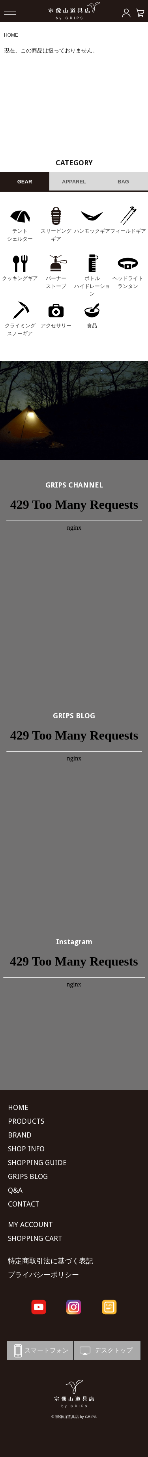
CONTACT (23, 1204)
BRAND (20, 1135)
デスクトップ (105, 1351)
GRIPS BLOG (74, 716)
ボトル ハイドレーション (92, 286)
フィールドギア (128, 231)
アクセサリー (56, 326)
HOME (11, 35)
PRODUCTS (26, 1121)
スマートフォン (40, 1351)
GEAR (24, 182)
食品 (92, 326)
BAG (123, 182)
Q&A (15, 1190)
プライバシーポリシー (43, 1274)
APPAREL (74, 182)
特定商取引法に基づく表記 (50, 1261)
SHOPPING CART (35, 1238)
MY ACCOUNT (30, 1224)
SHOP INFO (26, 1149)
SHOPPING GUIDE (37, 1162)
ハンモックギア (92, 231)
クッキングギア (20, 278)
